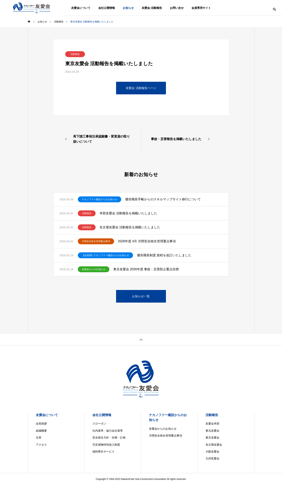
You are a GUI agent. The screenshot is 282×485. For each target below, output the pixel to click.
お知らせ (128, 7)
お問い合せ (177, 7)
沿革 (38, 437)
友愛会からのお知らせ (93, 269)
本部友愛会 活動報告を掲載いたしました (128, 213)
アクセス (41, 444)
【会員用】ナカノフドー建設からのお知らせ (105, 255)
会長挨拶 (41, 423)
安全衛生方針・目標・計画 (109, 437)
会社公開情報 (106, 7)
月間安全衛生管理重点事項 (96, 241)
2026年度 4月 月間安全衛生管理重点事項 (147, 241)
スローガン (99, 423)
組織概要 (41, 430)
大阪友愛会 (212, 451)
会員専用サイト (201, 7)
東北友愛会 (212, 430)
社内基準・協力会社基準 (107, 430)
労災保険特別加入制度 (106, 444)
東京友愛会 (212, 437)
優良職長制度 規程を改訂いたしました (164, 255)
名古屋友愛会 (214, 444)
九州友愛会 (212, 458)
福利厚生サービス (103, 451)
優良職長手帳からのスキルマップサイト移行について (163, 199)
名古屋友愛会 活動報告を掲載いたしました (130, 227)
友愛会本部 (212, 423)
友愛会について (80, 7)
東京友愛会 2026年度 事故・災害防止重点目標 (146, 269)
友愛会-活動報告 (152, 7)
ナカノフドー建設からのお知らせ (99, 199)
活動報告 (75, 54)
